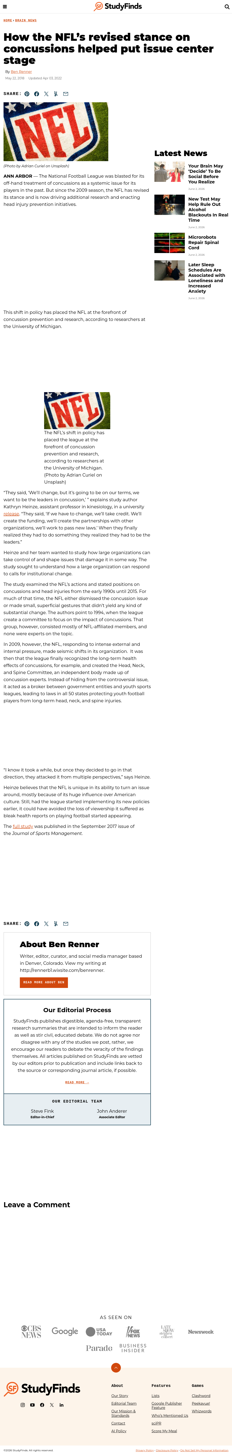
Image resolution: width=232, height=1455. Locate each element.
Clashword (201, 1396)
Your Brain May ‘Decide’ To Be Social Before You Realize (205, 173)
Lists (155, 1396)
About (117, 1386)
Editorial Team (124, 1403)
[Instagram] (23, 1405)
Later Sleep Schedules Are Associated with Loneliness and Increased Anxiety (206, 278)
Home (8, 20)
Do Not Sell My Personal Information (204, 1450)
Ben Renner (21, 72)
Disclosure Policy (167, 1450)
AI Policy (118, 1431)
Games (198, 1386)
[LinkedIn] (61, 1405)
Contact (118, 1423)
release (11, 513)
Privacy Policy (145, 1450)
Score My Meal (164, 1431)
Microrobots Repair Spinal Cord (203, 242)
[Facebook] (42, 1405)
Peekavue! (201, 1403)
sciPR (156, 1423)
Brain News (26, 20)
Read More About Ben (43, 982)
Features (161, 1386)
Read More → (77, 1082)
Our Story (119, 1396)
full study (23, 826)
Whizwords (201, 1411)
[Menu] (5, 6)
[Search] (227, 6)
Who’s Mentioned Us (170, 1416)
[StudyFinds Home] (118, 6)
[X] (52, 1405)
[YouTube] (32, 1405)
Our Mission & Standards (123, 1413)
